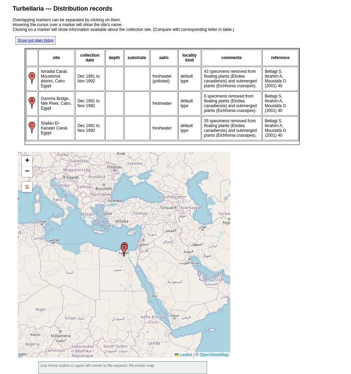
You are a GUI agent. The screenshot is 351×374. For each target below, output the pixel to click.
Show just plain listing (35, 40)
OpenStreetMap (214, 354)
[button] (124, 250)
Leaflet (183, 354)
